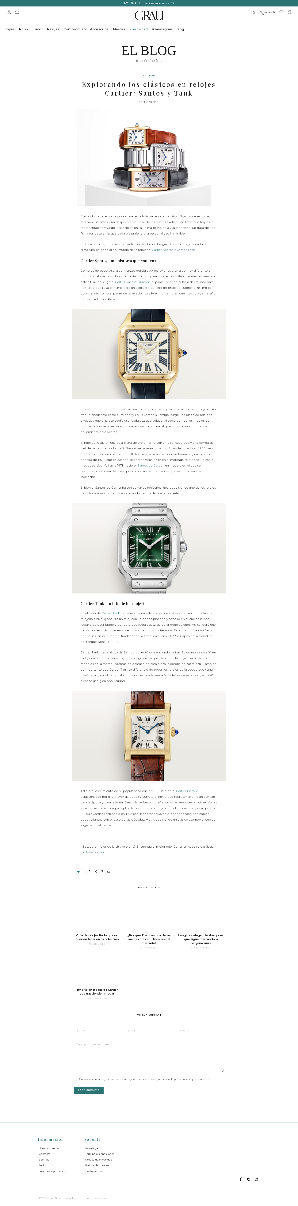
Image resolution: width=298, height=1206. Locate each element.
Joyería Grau (95, 852)
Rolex (24, 29)
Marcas (119, 29)
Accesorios (99, 29)
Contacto (45, 1153)
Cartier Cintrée (187, 791)
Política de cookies (97, 1165)
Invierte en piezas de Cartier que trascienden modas (97, 991)
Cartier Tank (111, 613)
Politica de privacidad (98, 1159)
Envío (42, 1165)
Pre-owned (138, 29)
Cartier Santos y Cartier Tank (173, 250)
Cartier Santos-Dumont (132, 282)
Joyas (10, 29)
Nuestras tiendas (49, 1148)
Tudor (38, 29)
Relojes (53, 29)
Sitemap (44, 1159)
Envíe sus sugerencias (52, 1170)
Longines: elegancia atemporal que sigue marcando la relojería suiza (201, 939)
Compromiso (75, 29)
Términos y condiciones (99, 1153)
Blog (180, 29)
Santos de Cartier (150, 465)
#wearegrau (162, 29)
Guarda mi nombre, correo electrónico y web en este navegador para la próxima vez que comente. (144, 1079)
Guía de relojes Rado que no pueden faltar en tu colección (97, 937)
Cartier (149, 75)
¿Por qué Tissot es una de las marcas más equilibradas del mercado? (148, 939)
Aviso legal (91, 1148)
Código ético (93, 1170)
